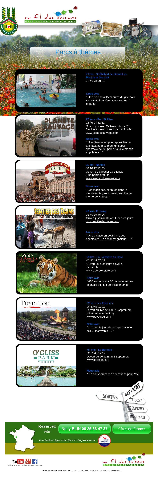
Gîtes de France (131, 429)
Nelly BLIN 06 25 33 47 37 (84, 428)
